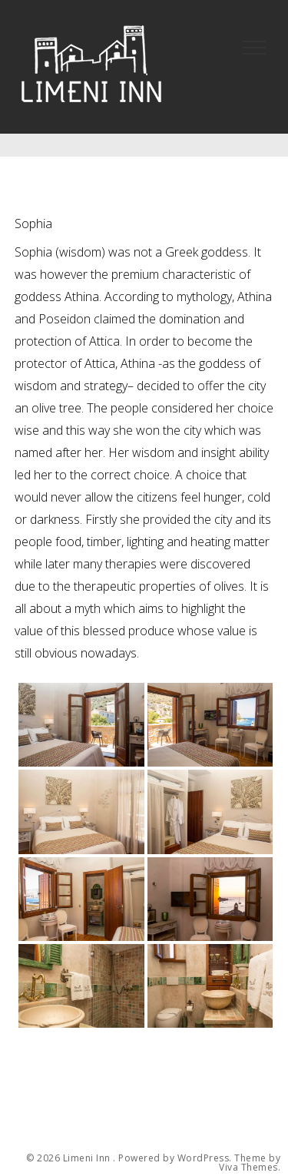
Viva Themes (248, 1167)
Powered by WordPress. (175, 1158)
